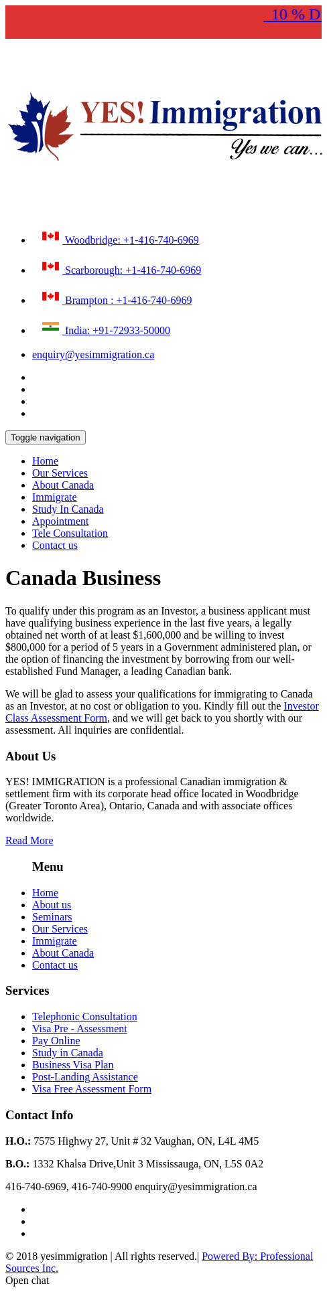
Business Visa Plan (72, 1064)
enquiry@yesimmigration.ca (93, 354)
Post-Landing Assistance (85, 1076)
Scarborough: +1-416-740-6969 (120, 267)
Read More (29, 840)
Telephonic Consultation (84, 1016)
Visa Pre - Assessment (79, 1028)
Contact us (55, 545)
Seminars (52, 916)
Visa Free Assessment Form (91, 1088)
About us (51, 904)
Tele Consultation (70, 533)
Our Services (60, 473)
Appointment (60, 521)
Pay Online (56, 1040)
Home (45, 461)
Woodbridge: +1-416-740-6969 (119, 237)
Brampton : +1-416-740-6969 (115, 297)
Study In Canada (68, 509)
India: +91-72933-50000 (104, 327)
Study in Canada (67, 1052)
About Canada (63, 485)
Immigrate (54, 497)
